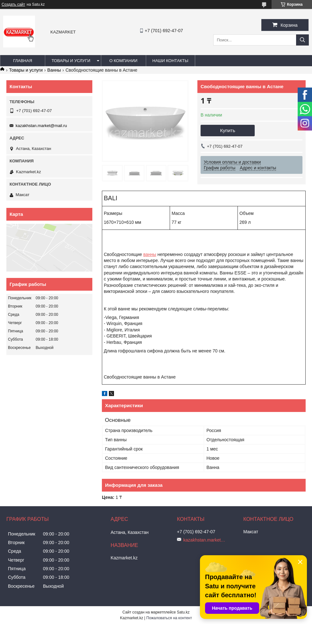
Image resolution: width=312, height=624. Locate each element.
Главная (22, 60)
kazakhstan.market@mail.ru (41, 125)
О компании (123, 60)
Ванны (54, 70)
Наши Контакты (170, 60)
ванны (149, 254)
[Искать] (302, 40)
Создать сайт (13, 4)
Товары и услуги (71, 60)
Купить (227, 130)
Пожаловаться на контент (169, 618)
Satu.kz (183, 612)
